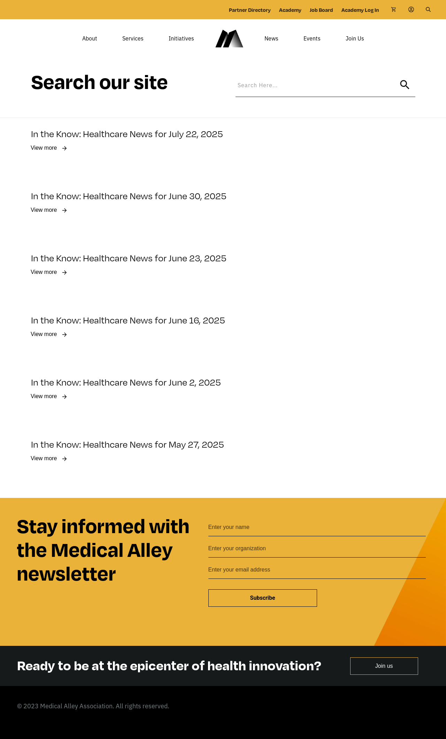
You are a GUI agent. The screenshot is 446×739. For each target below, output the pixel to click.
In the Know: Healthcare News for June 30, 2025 (128, 206)
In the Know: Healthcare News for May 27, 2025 (127, 454)
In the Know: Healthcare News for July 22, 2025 (127, 144)
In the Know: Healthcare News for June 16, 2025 (128, 330)
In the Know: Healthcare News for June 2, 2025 (126, 392)
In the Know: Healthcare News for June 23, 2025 (128, 268)
